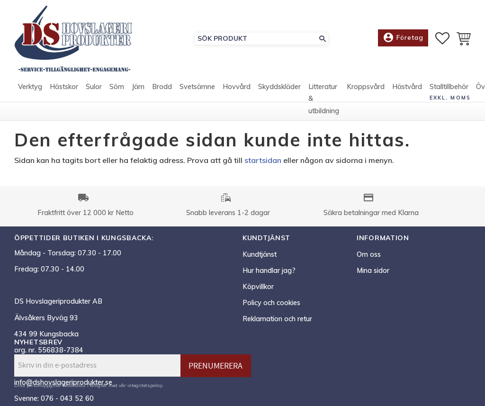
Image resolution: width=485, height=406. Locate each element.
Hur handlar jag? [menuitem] (269, 270)
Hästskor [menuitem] (64, 86)
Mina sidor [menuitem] (373, 270)
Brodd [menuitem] (162, 86)
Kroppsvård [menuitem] (366, 86)
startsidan (262, 160)
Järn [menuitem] (138, 86)
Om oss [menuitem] (369, 254)
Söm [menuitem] (116, 86)
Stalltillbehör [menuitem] (449, 86)
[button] (442, 38)
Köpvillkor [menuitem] (258, 286)
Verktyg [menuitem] (30, 86)
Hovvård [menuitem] (237, 86)
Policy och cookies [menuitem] (271, 302)
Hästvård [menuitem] (407, 86)
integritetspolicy (144, 385)
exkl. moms (450, 97)
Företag (403, 38)
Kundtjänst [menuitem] (259, 254)
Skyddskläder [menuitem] (279, 86)
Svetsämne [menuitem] (197, 86)
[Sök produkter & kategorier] (256, 39)
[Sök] (322, 39)
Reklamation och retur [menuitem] (277, 319)
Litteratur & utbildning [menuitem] (323, 98)
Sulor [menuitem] (94, 86)
